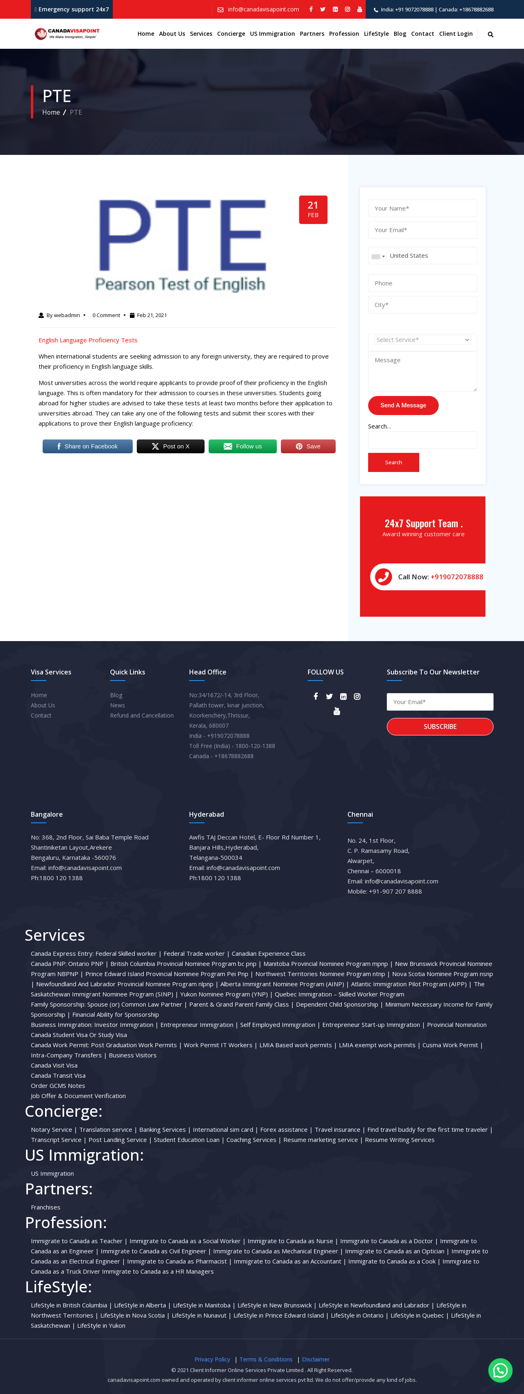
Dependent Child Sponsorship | (340, 1004)
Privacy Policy (212, 1359)
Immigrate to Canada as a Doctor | (389, 1241)
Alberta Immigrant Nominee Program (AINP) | (284, 984)
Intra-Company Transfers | (69, 1055)
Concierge (231, 33)
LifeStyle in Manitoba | (204, 1305)
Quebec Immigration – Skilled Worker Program (339, 994)
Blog (400, 33)
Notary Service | (54, 1129)
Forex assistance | (286, 1129)
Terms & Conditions (266, 1359)
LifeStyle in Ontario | (360, 1315)
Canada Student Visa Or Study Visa (79, 1035)
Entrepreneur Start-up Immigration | (373, 1024)
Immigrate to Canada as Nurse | (293, 1241)
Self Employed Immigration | (280, 1024)
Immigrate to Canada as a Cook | (394, 1261)
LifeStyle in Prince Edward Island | (281, 1315)
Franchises (45, 1207)
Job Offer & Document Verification (78, 1096)
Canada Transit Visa (58, 1075)
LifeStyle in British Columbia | (71, 1305)
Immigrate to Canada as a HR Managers (158, 1271)
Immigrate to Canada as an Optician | (397, 1251)
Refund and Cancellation (142, 715)
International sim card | (226, 1129)
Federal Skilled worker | (128, 953)
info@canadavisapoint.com (262, 9)
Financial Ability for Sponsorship (115, 1014)
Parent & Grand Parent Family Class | (241, 1004)
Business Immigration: (62, 1024)
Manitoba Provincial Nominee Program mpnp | (328, 963)
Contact (422, 33)
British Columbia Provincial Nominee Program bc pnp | (186, 963)
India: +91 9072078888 (407, 9)
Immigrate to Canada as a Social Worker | (187, 1241)
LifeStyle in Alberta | (142, 1305)
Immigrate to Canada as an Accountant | (290, 1261)
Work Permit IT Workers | (221, 1045)
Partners (312, 33)
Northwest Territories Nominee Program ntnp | (322, 974)
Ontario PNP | (88, 963)
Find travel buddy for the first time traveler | (430, 1129)
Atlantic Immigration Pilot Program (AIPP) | (411, 984)
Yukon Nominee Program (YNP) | (226, 994)
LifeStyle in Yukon (101, 1325)
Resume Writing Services (400, 1139)
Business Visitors (133, 1055)
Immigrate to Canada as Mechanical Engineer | (278, 1251)
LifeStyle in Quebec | (419, 1315)
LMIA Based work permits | (298, 1045)
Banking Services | (165, 1129)
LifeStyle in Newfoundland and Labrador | (377, 1305)
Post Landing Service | (120, 1139)
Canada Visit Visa (54, 1065)
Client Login (456, 33)
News (117, 705)
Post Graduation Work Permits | (136, 1045)
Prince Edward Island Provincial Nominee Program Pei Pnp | (169, 974)
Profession (344, 33)
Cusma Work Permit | (453, 1045)
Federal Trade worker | (197, 953)
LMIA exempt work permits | (380, 1045)
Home (146, 33)
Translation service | (108, 1129)
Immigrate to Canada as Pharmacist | (179, 1261)
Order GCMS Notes (58, 1085)
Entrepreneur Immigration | (199, 1024)
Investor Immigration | (126, 1024)
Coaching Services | (254, 1139)
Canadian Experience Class (269, 953)
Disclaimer (316, 1359)
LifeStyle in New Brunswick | (277, 1305)
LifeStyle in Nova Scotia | (135, 1315)
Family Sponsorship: (58, 1004)
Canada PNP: (49, 963)
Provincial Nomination (457, 1024)
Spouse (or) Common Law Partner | (137, 1004)
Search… (379, 426)
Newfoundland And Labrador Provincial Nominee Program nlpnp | (127, 984)
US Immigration (272, 33)
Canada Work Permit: (60, 1045)
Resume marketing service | (323, 1139)
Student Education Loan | (189, 1139)
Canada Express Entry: (62, 953)
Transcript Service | (59, 1139)
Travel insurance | (340, 1129)
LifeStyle (376, 33)
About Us (43, 705)
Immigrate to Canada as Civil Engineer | (156, 1251)
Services (201, 33)
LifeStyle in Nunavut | (202, 1315)
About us (172, 33)
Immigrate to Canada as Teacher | (79, 1241)
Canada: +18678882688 (466, 9)
